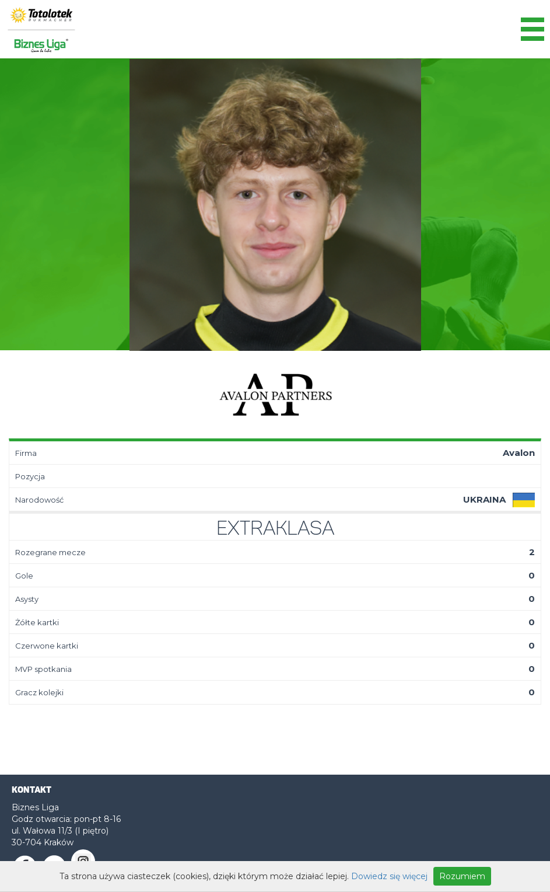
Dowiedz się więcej (389, 876)
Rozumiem (462, 876)
